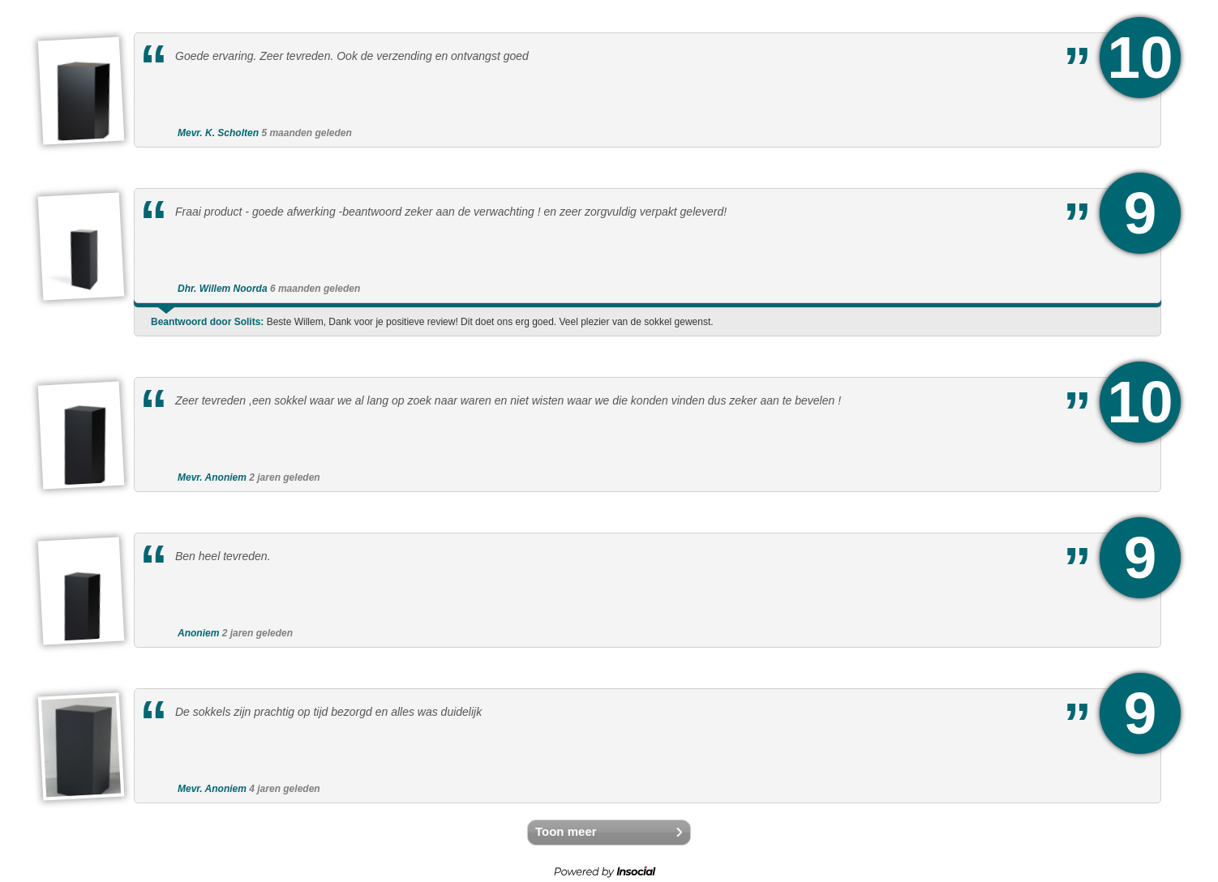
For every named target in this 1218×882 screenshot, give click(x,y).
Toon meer (566, 831)
